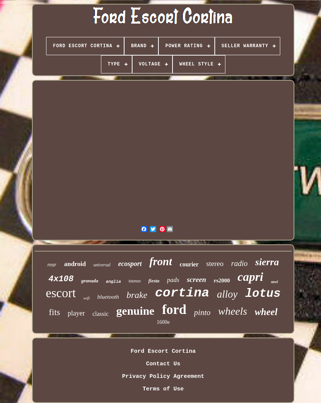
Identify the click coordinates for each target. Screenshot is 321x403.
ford (174, 309)
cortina (182, 293)
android (75, 264)
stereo (215, 264)
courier (189, 264)
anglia (113, 281)
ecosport (130, 264)
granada (89, 281)
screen (196, 280)
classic (101, 314)
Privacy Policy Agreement (163, 376)
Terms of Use (163, 389)
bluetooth (108, 297)
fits (54, 312)
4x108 (60, 279)
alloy (227, 294)
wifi (86, 298)
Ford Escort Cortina (163, 351)
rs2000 (222, 280)
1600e (163, 322)
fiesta (154, 281)
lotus (263, 293)
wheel (266, 312)
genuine (135, 310)
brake (136, 295)
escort (61, 293)
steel (274, 282)
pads (173, 280)
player (76, 313)
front (160, 261)
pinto (202, 312)
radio (239, 263)
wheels (232, 311)
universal (102, 265)
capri (251, 277)
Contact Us (163, 364)
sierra (267, 262)
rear (52, 265)
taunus (135, 281)
